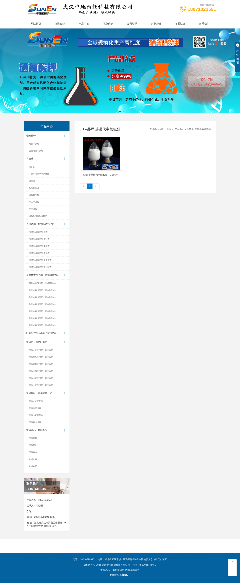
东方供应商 (70, 553)
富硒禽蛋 (33, 466)
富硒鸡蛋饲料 (35, 408)
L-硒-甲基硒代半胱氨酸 (39, 174)
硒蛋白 (32, 181)
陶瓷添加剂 (34, 144)
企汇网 (104, 553)
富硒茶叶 (33, 445)
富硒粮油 (33, 452)
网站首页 (35, 23)
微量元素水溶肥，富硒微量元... (46, 275)
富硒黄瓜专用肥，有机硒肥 (41, 357)
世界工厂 (43, 553)
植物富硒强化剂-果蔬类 (39, 253)
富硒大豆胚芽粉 (36, 401)
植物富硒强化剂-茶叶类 (39, 239)
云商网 (144, 553)
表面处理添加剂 (36, 151)
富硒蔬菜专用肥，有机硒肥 (41, 364)
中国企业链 (130, 553)
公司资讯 (132, 23)
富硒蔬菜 (33, 438)
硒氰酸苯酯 (34, 195)
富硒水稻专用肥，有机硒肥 (41, 371)
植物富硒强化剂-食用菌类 (40, 260)
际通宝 (155, 553)
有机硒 (46, 159)
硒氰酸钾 (46, 136)
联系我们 (204, 23)
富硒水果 (33, 459)
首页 (168, 129)
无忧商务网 (170, 553)
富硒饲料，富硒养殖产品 (46, 393)
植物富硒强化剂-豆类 (38, 232)
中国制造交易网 (88, 553)
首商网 (116, 553)
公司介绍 (59, 23)
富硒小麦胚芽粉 (36, 415)
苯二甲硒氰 (34, 202)
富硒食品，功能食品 (46, 430)
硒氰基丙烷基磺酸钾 (38, 216)
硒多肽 (32, 167)
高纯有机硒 (34, 188)
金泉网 (56, 553)
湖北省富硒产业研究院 (75, 557)
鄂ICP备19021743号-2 (144, 564)
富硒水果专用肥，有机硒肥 (41, 378)
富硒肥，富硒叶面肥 (46, 342)
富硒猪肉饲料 (35, 422)
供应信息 (108, 23)
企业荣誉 (156, 23)
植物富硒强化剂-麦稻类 (39, 246)
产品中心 (84, 23)
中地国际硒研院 (200, 553)
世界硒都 (54, 557)
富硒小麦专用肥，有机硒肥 (41, 385)
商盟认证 (180, 23)
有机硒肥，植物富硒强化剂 (46, 224)
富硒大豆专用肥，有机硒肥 (41, 350)
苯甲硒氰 (33, 209)
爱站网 (183, 553)
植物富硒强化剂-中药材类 (40, 267)
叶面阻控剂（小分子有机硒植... (46, 333)
